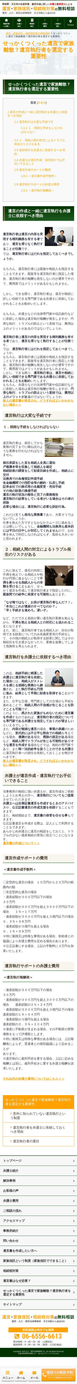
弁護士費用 (10, 1200)
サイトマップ (12, 1304)
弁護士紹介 (10, 1170)
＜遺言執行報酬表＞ (37, 190)
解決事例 (9, 1180)
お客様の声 (10, 1190)
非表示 (42, 102)
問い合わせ (10, 1240)
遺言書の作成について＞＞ (21, 843)
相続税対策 (10, 1270)
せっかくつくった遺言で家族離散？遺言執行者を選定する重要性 (38, 1102)
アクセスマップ (14, 1220)
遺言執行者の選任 (26, 1141)
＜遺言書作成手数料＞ (39, 176)
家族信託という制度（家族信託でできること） (35, 1260)
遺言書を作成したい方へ (20, 1250)
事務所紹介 (10, 1230)
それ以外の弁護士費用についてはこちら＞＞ (33, 1078)
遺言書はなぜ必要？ (17, 1280)
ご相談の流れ (12, 1210)
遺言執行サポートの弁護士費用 (36, 184)
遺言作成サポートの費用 (32, 169)
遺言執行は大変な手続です (34, 121)
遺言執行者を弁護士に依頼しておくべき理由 (38, 1130)
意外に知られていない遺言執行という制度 (38, 1116)
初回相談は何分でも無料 (38, 1330)
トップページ (12, 1160)
